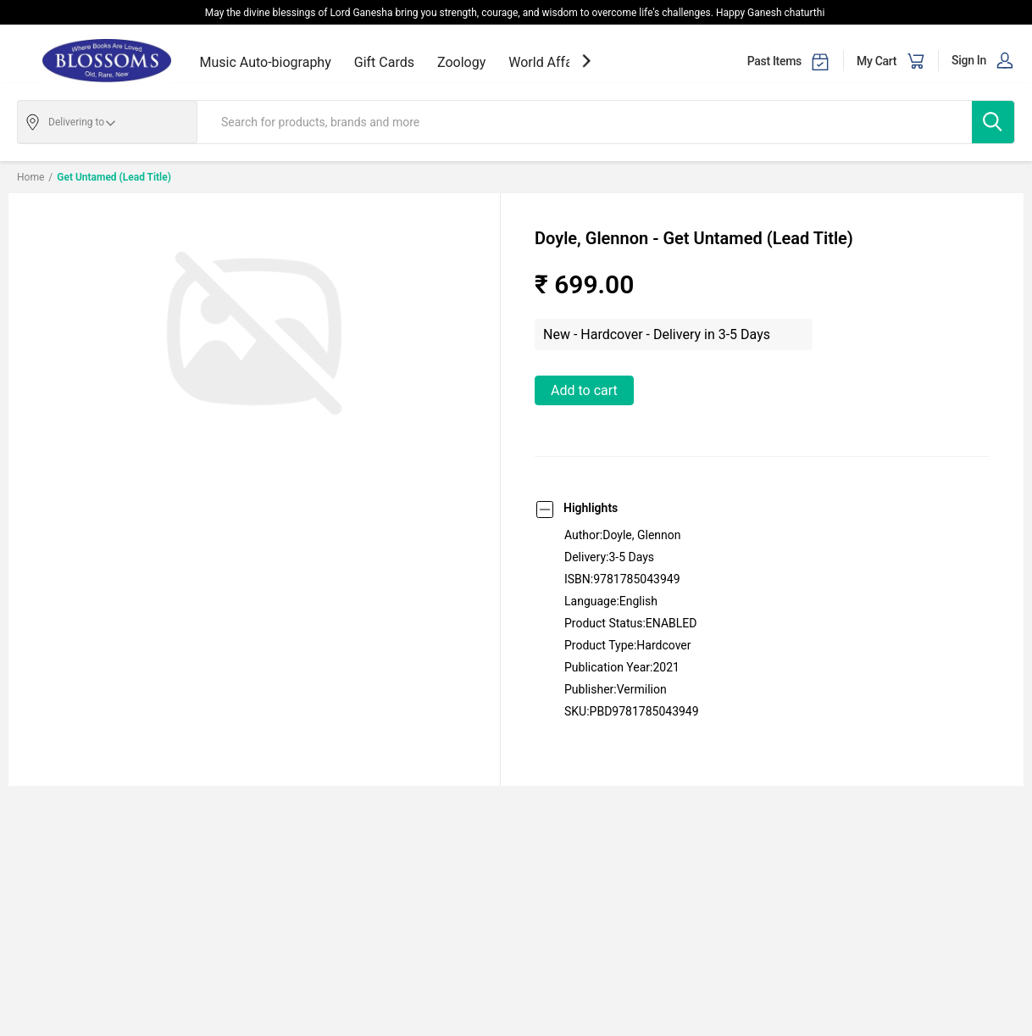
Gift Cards (384, 62)
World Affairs (547, 62)
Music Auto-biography (265, 62)
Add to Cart (584, 390)
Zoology (461, 62)
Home (30, 177)
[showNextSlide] (586, 60)
